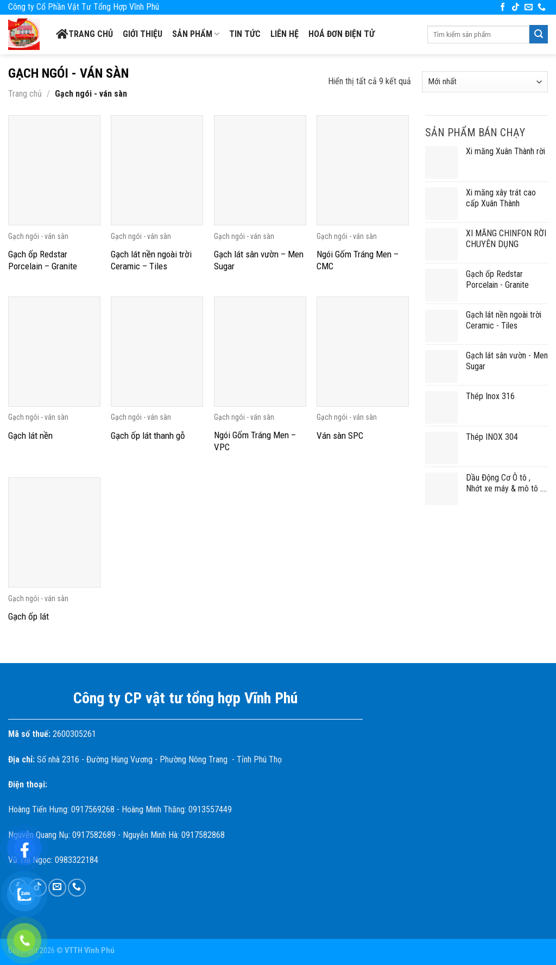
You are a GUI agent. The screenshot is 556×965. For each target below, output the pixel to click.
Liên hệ (284, 34)
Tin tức (245, 34)
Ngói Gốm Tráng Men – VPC (255, 441)
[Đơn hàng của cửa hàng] (485, 81)
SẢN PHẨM (195, 34)
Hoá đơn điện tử (341, 34)
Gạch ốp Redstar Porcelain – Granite (42, 260)
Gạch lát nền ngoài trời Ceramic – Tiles (151, 260)
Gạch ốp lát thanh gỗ (148, 435)
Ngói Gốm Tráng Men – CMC (358, 260)
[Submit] (538, 34)
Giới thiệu (142, 34)
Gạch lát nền (30, 435)
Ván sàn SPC (340, 435)
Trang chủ (84, 34)
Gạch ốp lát (28, 616)
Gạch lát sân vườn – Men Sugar (259, 260)
